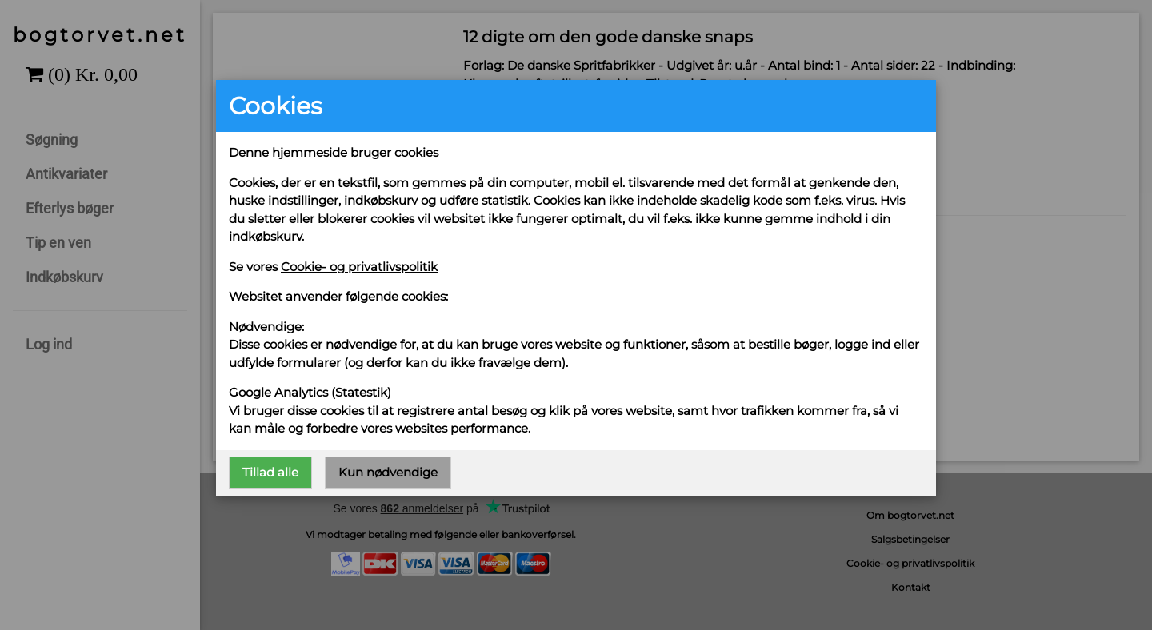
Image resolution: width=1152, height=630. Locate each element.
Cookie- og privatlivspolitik (359, 266)
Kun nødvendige (388, 472)
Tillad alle (270, 472)
